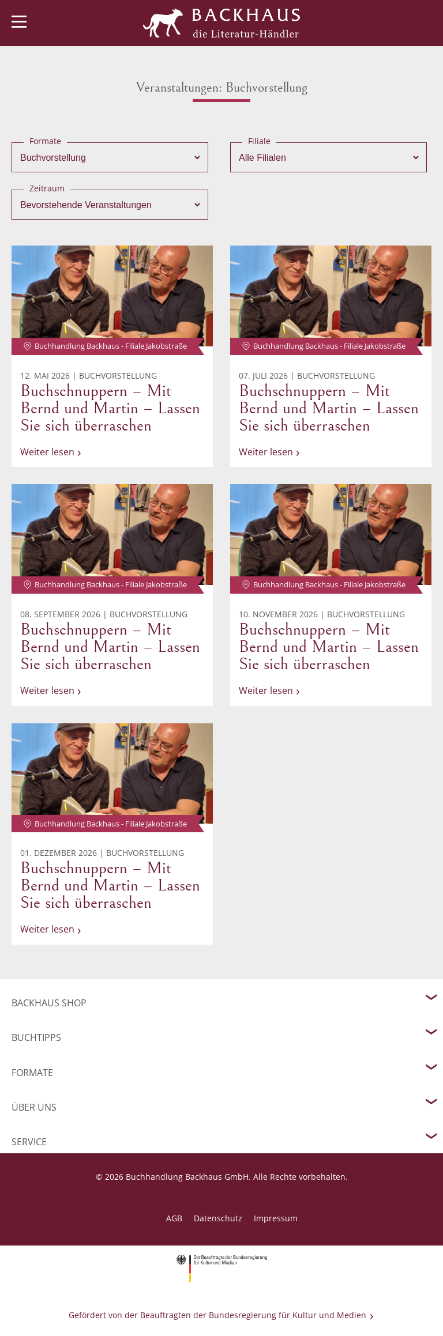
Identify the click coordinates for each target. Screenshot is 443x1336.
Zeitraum (47, 188)
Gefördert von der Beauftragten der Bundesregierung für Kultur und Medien (217, 1314)
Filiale (259, 140)
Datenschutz (218, 1218)
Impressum (276, 1218)
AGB (174, 1218)
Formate (45, 140)
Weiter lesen (47, 452)
